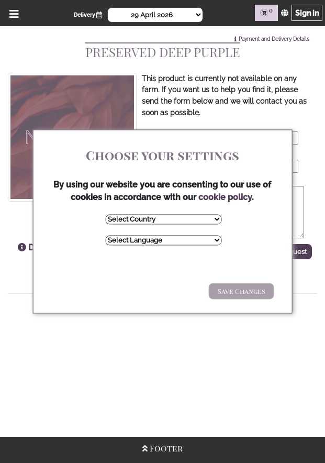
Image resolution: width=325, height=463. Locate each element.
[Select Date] (155, 15)
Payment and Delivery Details (274, 39)
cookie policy (225, 197)
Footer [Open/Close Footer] (162, 448)
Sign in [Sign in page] (307, 12)
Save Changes (241, 290)
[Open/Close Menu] (12, 13)
